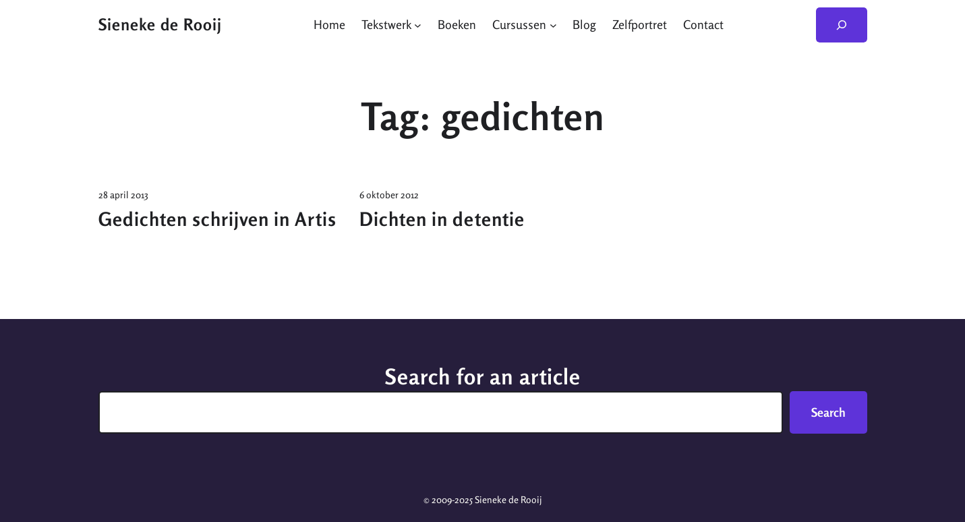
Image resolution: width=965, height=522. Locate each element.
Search (828, 412)
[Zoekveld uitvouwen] (841, 24)
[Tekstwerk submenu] (417, 24)
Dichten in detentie (442, 219)
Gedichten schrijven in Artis (217, 219)
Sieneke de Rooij (160, 24)
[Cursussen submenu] (553, 24)
